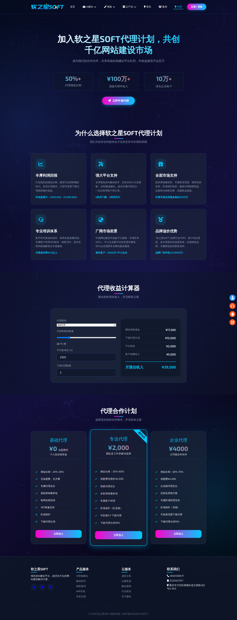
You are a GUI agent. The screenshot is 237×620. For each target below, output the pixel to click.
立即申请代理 (118, 100)
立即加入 (58, 533)
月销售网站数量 (65, 331)
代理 (178, 6)
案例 (163, 6)
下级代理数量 (64, 365)
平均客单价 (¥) (65, 350)
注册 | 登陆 (196, 6)
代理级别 (61, 320)
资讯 (147, 6)
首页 (72, 6)
